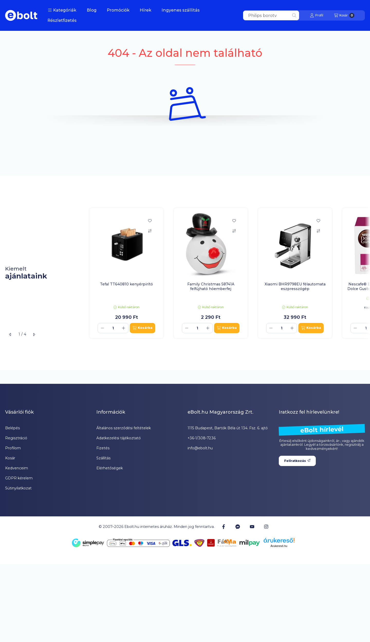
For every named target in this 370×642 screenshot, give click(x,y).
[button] (62, 10)
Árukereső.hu (279, 545)
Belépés (12, 428)
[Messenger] (238, 527)
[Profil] (316, 15)
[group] (227, 273)
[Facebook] (223, 527)
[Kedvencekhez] (150, 221)
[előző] (10, 334)
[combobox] (271, 15)
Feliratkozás (297, 461)
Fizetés (102, 448)
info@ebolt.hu (200, 448)
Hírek (145, 10)
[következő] (34, 334)
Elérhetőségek (109, 468)
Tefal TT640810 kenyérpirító (126, 284)
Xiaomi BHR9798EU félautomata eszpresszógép (295, 286)
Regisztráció (16, 438)
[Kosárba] (142, 328)
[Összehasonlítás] (150, 231)
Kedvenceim (16, 468)
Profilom (13, 448)
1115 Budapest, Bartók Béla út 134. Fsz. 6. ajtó (228, 428)
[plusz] (124, 328)
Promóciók (118, 10)
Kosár (10, 458)
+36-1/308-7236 (202, 438)
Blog (92, 10)
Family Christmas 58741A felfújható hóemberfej (210, 286)
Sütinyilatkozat (18, 488)
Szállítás (103, 458)
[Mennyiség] (113, 328)
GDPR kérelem (19, 478)
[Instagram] (266, 527)
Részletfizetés (62, 20)
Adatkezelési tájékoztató (118, 438)
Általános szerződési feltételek (123, 428)
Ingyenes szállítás (181, 10)
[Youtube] (252, 527)
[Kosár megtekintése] (344, 15)
